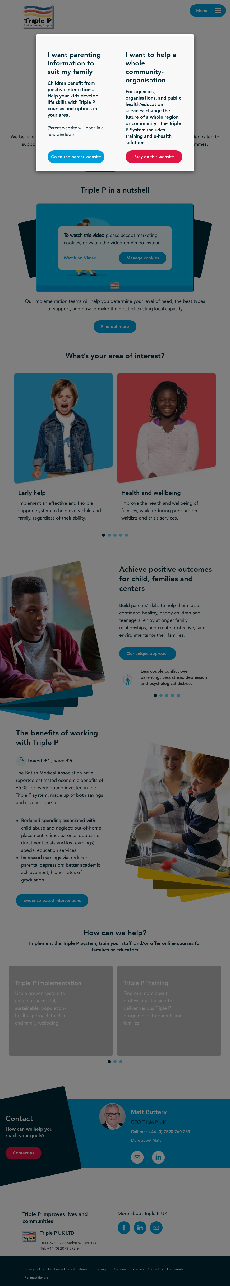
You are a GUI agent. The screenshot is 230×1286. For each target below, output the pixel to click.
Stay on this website (154, 156)
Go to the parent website (76, 156)
